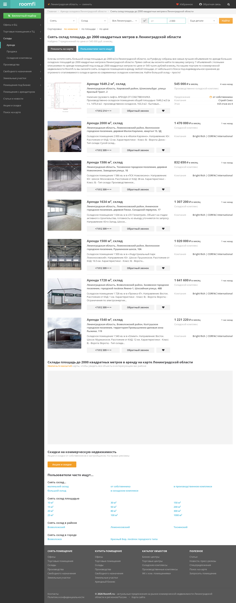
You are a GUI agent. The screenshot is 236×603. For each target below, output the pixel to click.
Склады (52, 565)
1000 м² (178, 515)
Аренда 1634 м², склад (105, 202)
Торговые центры (152, 561)
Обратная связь (210, 4)
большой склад (57, 490)
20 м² (50, 511)
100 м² (114, 515)
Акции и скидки (62, 464)
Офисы (51, 556)
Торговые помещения (60, 561)
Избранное (184, 4)
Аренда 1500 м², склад (105, 241)
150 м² (177, 502)
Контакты (53, 593)
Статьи (193, 556)
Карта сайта (138, 597)
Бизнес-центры (150, 556)
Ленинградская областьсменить (70, 4)
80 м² (114, 511)
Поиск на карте (198, 569)
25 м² (50, 515)
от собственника (121, 486)
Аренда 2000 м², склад (105, 123)
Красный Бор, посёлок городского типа (134, 539)
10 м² (50, 502)
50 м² (114, 506)
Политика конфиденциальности (66, 597)
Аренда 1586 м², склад (105, 162)
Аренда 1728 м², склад (105, 280)
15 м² (50, 506)
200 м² (177, 506)
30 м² (114, 502)
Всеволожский (56, 527)
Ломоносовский (120, 527)
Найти (226, 20)
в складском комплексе (124, 490)
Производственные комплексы (160, 569)
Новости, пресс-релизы (203, 561)
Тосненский (181, 527)
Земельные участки (59, 577)
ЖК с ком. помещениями (156, 573)
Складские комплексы (154, 565)
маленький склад (58, 486)
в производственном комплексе (193, 486)
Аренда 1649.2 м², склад (106, 84)
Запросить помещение (203, 573)
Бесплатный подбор (22, 15)
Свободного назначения (62, 573)
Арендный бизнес (105, 581)
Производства (56, 569)
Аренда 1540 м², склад (105, 319)
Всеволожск (55, 539)
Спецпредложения (200, 565)
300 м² (177, 511)
